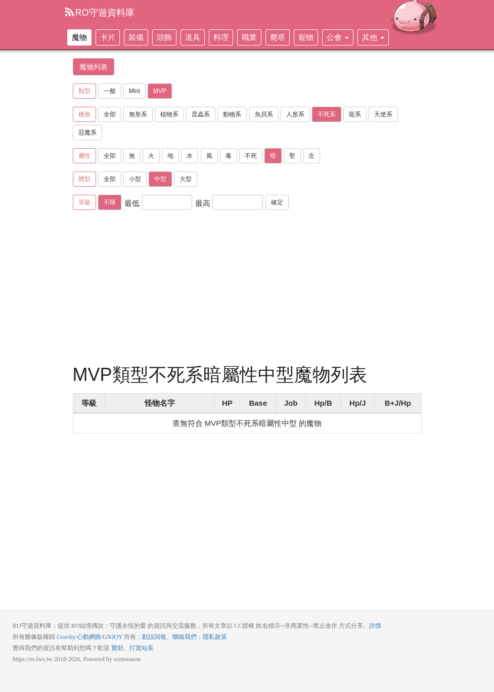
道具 (192, 37)
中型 (160, 179)
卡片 (107, 37)
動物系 (232, 114)
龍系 (355, 114)
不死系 (327, 114)
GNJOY (112, 636)
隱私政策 (215, 636)
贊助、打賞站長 (132, 648)
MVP (159, 91)
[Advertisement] (257, 289)
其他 (373, 37)
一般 (110, 91)
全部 (110, 114)
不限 (110, 202)
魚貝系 (264, 114)
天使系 (383, 114)
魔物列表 (93, 67)
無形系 (138, 114)
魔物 (79, 37)
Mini (134, 91)
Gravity (66, 636)
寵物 (305, 37)
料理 (221, 37)
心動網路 (89, 636)
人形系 (295, 114)
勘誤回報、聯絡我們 (169, 636)
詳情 (375, 625)
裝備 (136, 37)
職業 (249, 37)
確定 (277, 202)
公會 (338, 37)
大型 (185, 179)
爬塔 (277, 37)
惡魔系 (87, 132)
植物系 (169, 114)
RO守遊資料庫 (99, 13)
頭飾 (164, 37)
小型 (135, 179)
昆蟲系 (201, 114)
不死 (251, 155)
